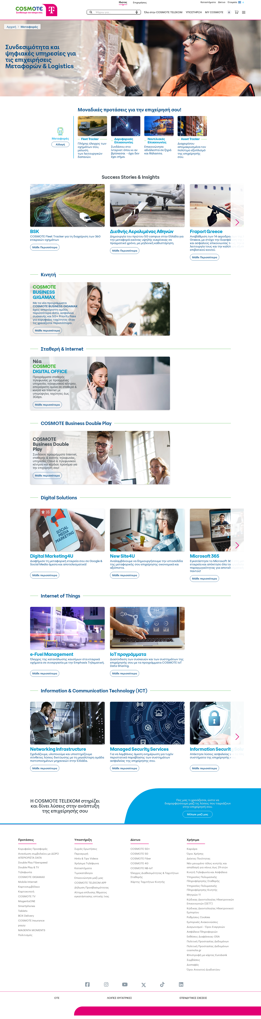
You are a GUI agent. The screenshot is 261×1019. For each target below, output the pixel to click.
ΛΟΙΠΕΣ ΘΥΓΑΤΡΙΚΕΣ (119, 997)
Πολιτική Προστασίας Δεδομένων (208, 941)
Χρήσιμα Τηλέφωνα (86, 863)
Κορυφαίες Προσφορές (33, 848)
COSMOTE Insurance (31, 920)
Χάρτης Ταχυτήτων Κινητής (147, 881)
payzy (21, 925)
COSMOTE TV (26, 896)
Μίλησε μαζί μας (197, 814)
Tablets (22, 910)
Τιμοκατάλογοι (83, 873)
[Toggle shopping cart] (238, 12)
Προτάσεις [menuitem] (26, 839)
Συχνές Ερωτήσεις (85, 848)
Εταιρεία (232, 2)
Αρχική (11, 26)
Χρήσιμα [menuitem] (193, 839)
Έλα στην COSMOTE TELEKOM (163, 12)
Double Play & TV (28, 867)
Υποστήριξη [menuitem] (83, 839)
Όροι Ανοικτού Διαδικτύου (203, 969)
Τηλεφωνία (25, 872)
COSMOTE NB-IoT (141, 868)
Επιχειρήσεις (140, 2)
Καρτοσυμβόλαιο (29, 886)
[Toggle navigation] (243, 12)
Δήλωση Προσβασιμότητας (91, 887)
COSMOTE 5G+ (140, 848)
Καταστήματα (208, 2)
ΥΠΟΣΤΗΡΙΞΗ (194, 12)
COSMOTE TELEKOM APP (90, 882)
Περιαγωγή (81, 853)
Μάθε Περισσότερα (44, 247)
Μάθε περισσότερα (47, 330)
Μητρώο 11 (194, 894)
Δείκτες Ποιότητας (198, 858)
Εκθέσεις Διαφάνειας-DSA (203, 936)
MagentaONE (26, 901)
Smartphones (26, 906)
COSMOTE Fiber (140, 858)
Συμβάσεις (193, 959)
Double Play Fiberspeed (32, 862)
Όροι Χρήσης (195, 853)
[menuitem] (87, 984)
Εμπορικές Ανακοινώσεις (202, 922)
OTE (56, 997)
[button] (229, 12)
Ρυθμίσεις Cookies (198, 917)
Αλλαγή (60, 144)
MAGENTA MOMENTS (31, 930)
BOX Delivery (26, 915)
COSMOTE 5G (139, 853)
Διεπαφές (193, 964)
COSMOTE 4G (139, 863)
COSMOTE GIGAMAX (31, 877)
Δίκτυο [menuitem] (135, 839)
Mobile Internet (27, 881)
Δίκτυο (221, 2)
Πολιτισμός (25, 935)
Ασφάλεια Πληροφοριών (202, 931)
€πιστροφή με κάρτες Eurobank (207, 955)
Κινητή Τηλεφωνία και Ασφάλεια (207, 872)
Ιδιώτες (123, 2)
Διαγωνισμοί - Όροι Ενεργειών (206, 926)
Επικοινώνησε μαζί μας (88, 877)
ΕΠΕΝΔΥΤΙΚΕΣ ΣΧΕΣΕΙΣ (193, 997)
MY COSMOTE (214, 12)
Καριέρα (192, 848)
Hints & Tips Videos (86, 858)
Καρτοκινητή (26, 891)
